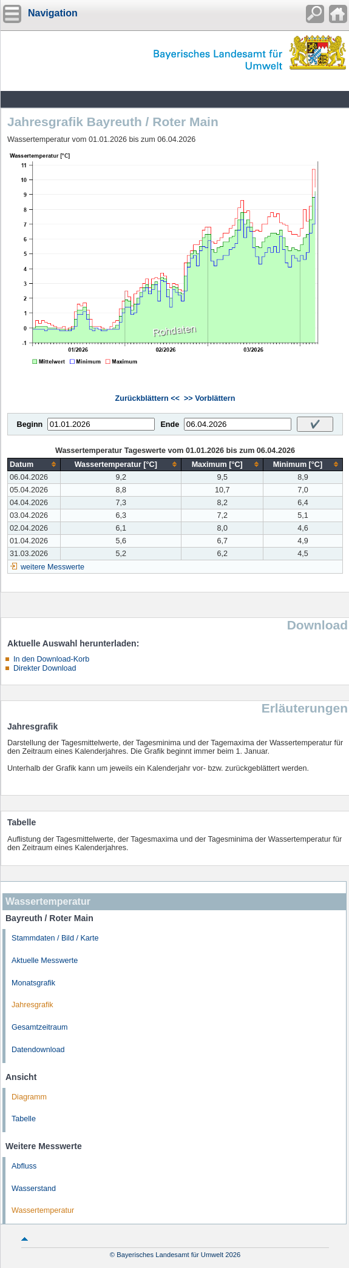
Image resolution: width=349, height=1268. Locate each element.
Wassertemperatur (43, 1210)
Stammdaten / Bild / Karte (55, 938)
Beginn (30, 424)
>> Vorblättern (209, 398)
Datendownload (38, 1049)
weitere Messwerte (52, 567)
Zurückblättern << (147, 398)
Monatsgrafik (33, 983)
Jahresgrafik (32, 1005)
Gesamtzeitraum (39, 1027)
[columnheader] (34, 464)
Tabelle (24, 1119)
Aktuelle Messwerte (45, 960)
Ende (169, 424)
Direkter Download (44, 668)
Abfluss (24, 1166)
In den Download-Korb (51, 659)
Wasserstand (34, 1188)
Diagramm (29, 1097)
